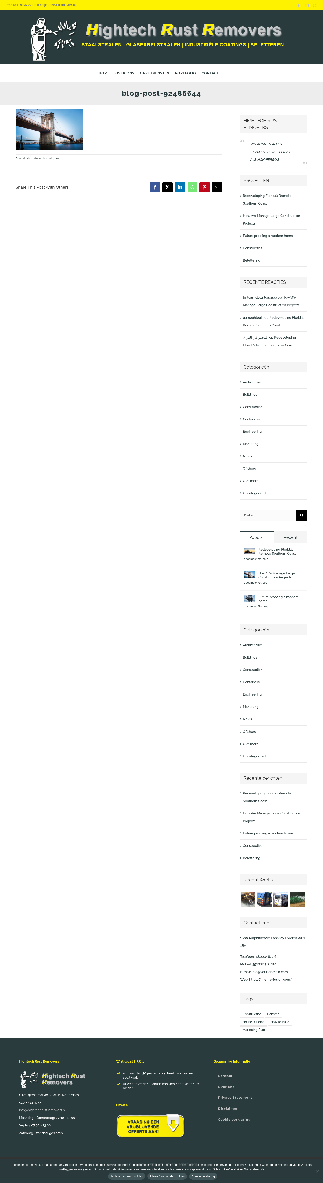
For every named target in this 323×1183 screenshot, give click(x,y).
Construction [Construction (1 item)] (252, 1014)
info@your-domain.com (270, 972)
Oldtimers (250, 481)
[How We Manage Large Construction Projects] (249, 575)
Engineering (252, 432)
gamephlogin (253, 318)
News (247, 456)
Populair (257, 537)
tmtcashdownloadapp (260, 297)
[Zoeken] (301, 515)
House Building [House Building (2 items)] (254, 1022)
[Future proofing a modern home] (249, 599)
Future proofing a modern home (268, 236)
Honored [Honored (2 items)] (273, 1014)
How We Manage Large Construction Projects (276, 575)
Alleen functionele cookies (167, 1176)
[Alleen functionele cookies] (317, 1171)
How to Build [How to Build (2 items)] (280, 1022)
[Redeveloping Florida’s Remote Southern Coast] (249, 551)
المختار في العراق (255, 338)
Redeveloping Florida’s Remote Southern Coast (277, 552)
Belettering (251, 260)
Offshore (249, 469)
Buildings (250, 395)
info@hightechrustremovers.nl (55, 5)
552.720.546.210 (264, 964)
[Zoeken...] (268, 515)
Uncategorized (254, 493)
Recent (290, 537)
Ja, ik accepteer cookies (126, 1176)
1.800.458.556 (265, 957)
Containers (251, 419)
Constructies (252, 248)
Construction (253, 407)
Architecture (252, 382)
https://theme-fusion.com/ (270, 980)
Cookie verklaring (203, 1176)
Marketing (250, 444)
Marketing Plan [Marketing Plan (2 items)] (254, 1030)
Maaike (26, 158)
